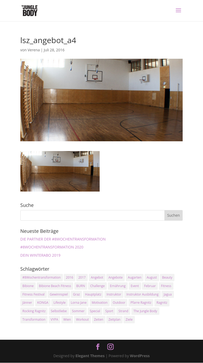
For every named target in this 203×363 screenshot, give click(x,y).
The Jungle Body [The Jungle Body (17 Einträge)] (145, 311)
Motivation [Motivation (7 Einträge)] (100, 302)
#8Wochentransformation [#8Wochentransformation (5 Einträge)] (41, 277)
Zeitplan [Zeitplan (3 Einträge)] (114, 319)
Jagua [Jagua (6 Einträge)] (168, 294)
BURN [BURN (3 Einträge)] (80, 286)
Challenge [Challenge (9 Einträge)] (97, 286)
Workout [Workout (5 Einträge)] (82, 319)
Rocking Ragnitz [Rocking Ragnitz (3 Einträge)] (34, 311)
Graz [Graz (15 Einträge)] (76, 294)
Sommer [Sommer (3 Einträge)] (78, 311)
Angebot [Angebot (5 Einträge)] (97, 277)
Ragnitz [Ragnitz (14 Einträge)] (161, 302)
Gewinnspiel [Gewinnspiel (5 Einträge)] (59, 294)
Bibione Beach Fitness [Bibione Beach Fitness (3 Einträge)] (55, 286)
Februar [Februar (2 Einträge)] (150, 286)
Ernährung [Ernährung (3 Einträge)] (118, 286)
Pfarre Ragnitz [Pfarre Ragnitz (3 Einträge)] (141, 302)
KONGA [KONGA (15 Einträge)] (42, 302)
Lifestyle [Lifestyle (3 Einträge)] (59, 302)
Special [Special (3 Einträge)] (95, 311)
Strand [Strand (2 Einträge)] (123, 311)
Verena (33, 49)
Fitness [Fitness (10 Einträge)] (166, 286)
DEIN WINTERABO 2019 (40, 255)
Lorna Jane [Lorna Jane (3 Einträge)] (79, 302)
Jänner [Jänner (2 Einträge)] (27, 302)
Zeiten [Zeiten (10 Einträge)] (98, 319)
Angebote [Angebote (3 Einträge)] (115, 277)
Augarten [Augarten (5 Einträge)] (134, 277)
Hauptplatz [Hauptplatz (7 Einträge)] (93, 294)
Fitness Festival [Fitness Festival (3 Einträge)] (33, 294)
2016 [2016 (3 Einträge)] (69, 277)
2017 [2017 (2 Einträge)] (81, 277)
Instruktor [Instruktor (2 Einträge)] (114, 294)
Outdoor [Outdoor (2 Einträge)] (119, 302)
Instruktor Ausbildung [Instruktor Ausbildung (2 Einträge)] (142, 294)
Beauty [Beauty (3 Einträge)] (167, 277)
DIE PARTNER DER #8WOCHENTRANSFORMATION (63, 239)
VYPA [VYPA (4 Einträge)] (54, 319)
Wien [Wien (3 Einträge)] (67, 319)
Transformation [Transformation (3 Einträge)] (33, 319)
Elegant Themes (90, 355)
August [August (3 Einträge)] (152, 277)
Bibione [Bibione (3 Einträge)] (28, 286)
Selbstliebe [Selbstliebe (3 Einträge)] (59, 311)
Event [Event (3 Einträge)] (135, 286)
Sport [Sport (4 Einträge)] (109, 311)
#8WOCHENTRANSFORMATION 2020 (52, 246)
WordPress (140, 355)
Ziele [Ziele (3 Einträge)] (129, 319)
